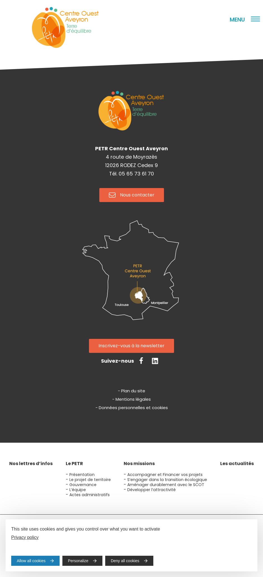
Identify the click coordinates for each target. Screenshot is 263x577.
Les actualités (237, 463)
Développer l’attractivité (151, 489)
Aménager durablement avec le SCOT (165, 484)
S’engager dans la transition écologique (167, 479)
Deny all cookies (125, 561)
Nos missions (139, 463)
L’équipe (77, 489)
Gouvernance (83, 484)
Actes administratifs (89, 495)
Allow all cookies (31, 561)
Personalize (78, 561)
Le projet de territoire (90, 479)
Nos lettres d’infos (31, 463)
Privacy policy (25, 537)
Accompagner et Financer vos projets (165, 474)
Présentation (82, 474)
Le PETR (74, 463)
